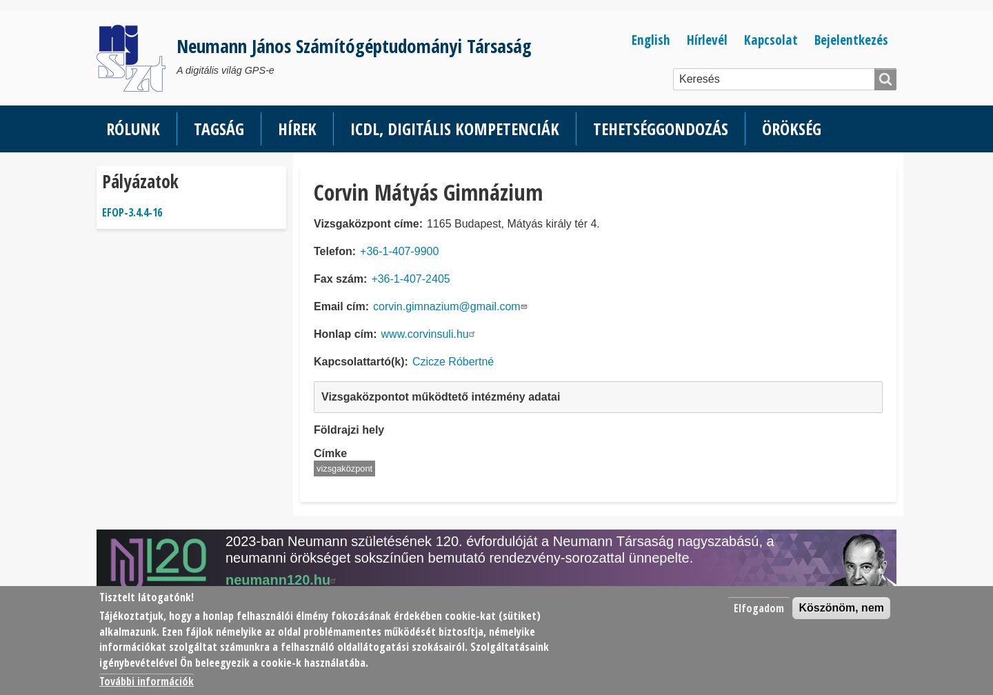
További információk (146, 681)
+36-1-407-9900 (399, 251)
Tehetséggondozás (660, 128)
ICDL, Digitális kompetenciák (454, 128)
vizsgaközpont (344, 468)
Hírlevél (707, 39)
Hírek (297, 128)
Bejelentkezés (851, 39)
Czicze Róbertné (453, 361)
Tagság (219, 128)
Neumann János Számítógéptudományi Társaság (354, 46)
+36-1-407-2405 (410, 279)
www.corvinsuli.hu (430, 334)
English (651, 39)
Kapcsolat (771, 39)
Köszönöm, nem (841, 608)
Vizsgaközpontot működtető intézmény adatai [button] (440, 397)
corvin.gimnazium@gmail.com (451, 306)
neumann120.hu (282, 579)
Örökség (791, 128)
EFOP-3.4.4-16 (132, 212)
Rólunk (133, 128)
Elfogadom (759, 608)
